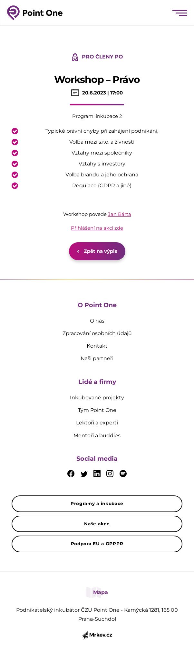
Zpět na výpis (97, 251)
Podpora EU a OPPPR (97, 543)
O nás (97, 321)
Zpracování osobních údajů (97, 333)
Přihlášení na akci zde (97, 228)
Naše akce (97, 523)
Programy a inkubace (97, 503)
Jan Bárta (119, 214)
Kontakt (97, 346)
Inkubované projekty (97, 398)
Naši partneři (97, 358)
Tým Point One (97, 410)
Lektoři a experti (97, 423)
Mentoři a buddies (97, 435)
